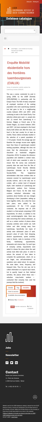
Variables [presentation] (26, 288)
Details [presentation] (10, 288)
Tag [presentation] (18, 288)
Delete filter (13, 300)
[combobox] (20, 31)
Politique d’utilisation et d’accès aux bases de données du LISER (19, 413)
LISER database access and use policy (12, 415)
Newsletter (12, 355)
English (29, 2)
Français (36, 2)
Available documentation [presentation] (16, 295)
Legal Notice (14, 417)
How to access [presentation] (13, 291)
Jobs (8, 347)
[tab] (10, 287)
